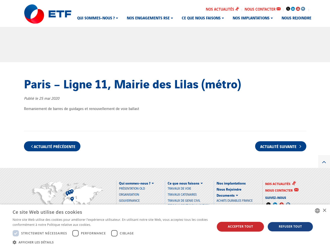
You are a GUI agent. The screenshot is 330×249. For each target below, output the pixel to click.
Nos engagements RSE (148, 17)
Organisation (129, 194)
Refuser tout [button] (290, 226)
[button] (111, 242)
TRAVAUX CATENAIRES (182, 194)
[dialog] (165, 226)
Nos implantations (251, 17)
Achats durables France (235, 200)
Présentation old (132, 188)
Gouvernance (129, 200)
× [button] (324, 210)
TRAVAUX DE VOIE (179, 188)
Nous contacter (263, 9)
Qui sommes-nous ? (96, 17)
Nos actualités (222, 9)
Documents (226, 194)
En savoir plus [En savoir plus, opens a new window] (102, 225)
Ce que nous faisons (201, 17)
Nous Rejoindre (296, 17)
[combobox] (317, 210)
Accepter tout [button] (240, 226)
